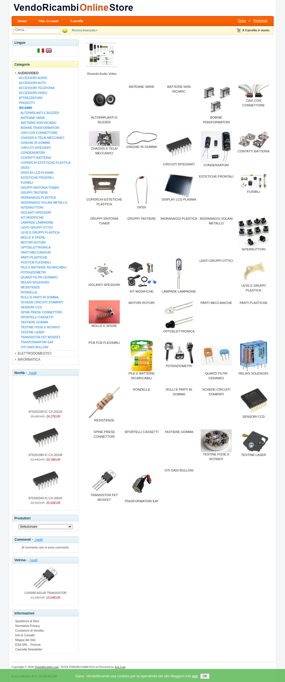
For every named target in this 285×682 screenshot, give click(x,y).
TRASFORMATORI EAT (35, 342)
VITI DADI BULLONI (33, 347)
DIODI (23, 167)
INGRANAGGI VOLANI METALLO (42, 202)
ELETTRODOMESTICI (35, 353)
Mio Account (48, 21)
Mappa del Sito (25, 640)
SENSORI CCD (29, 307)
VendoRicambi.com (47, 666)
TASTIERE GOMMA (32, 322)
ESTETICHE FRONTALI (35, 177)
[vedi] (32, 373)
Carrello (76, 21)
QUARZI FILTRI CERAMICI (37, 277)
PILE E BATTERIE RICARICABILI (42, 267)
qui (195, 678)
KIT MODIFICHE (30, 217)
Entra (242, 21)
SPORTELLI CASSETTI (35, 317)
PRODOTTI (26, 102)
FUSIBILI (25, 182)
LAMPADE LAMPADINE (35, 222)
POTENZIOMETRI (31, 272)
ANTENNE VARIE (31, 117)
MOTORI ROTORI (31, 242)
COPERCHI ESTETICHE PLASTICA (43, 162)
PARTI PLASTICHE (32, 257)
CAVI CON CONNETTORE (37, 132)
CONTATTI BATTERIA (34, 157)
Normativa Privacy (27, 625)
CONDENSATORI (31, 152)
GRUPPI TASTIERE (32, 192)
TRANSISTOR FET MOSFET (38, 337)
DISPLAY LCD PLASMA (35, 172)
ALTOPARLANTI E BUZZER (38, 112)
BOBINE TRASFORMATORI (38, 127)
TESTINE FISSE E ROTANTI (38, 327)
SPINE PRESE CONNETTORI (39, 312)
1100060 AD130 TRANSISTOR (45, 591)
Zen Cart (120, 666)
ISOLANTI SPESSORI (34, 212)
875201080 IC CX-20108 (45, 453)
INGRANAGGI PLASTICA (36, 197)
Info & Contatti (25, 635)
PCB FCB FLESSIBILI (34, 262)
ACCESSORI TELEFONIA (36, 87)
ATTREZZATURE (30, 97)
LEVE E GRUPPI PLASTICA (38, 232)
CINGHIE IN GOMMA (33, 142)
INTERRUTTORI (30, 207)
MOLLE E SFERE (31, 237)
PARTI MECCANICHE (34, 252)
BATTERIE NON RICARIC (37, 122)
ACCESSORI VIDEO (32, 92)
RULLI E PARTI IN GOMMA (37, 297)
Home (22, 21)
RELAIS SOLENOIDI (33, 282)
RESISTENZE (28, 287)
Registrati (260, 21)
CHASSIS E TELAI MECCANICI (40, 137)
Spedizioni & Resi (27, 621)
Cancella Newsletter (28, 649)
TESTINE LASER (31, 332)
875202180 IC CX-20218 (45, 410)
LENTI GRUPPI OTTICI (35, 227)
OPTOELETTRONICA (34, 247)
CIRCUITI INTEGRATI (34, 147)
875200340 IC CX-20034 (45, 496)
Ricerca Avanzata (83, 30)
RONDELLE (27, 292)
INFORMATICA (29, 359)
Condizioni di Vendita (29, 630)
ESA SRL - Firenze (28, 644)
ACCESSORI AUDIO (32, 78)
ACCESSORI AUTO (31, 82)
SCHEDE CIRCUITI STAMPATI (40, 302)
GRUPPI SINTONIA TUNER (38, 187)
